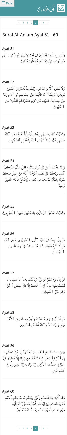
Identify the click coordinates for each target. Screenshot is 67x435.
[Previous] (19, 22)
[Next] (48, 22)
